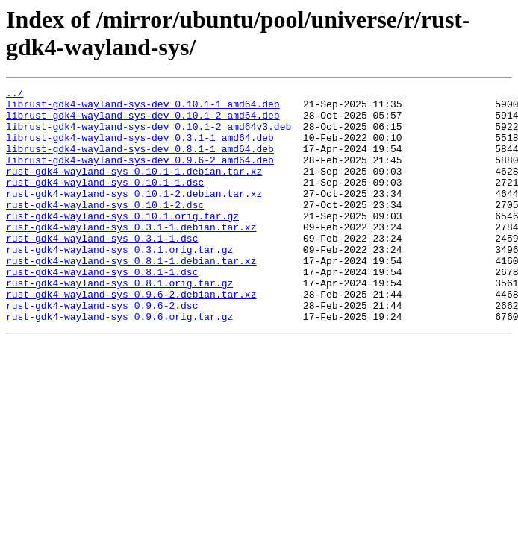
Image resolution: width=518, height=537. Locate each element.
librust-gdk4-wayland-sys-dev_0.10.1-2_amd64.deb (143, 121)
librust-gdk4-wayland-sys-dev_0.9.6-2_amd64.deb (140, 175)
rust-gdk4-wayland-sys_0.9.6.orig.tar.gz (119, 363)
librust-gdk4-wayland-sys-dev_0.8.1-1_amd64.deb (140, 162)
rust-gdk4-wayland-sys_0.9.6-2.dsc (102, 350)
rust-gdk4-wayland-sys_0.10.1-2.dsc (105, 229)
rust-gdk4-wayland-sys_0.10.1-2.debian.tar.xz (134, 215)
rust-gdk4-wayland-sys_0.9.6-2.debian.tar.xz (131, 336)
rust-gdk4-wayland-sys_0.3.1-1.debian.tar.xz (131, 256)
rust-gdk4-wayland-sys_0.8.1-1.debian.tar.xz (131, 296)
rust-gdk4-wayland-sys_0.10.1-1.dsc (105, 202)
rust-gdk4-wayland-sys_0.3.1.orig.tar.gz (119, 282)
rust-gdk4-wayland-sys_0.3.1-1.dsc (102, 269)
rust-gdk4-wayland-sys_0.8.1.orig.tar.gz (119, 323)
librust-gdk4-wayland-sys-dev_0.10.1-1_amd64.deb (143, 108)
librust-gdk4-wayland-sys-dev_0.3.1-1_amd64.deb (140, 148)
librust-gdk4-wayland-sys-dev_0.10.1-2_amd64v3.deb (148, 135)
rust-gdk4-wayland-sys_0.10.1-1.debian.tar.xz (134, 188)
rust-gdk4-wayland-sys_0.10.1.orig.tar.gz (122, 242)
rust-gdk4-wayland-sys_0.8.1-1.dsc (102, 309)
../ (14, 94)
